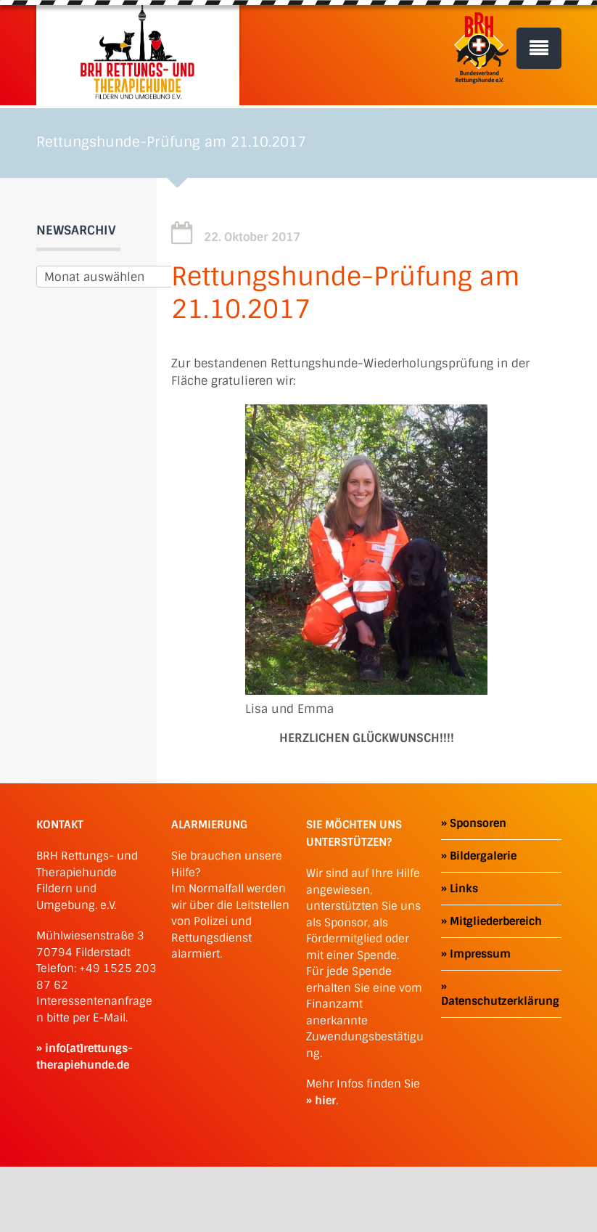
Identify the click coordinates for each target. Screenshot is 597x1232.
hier (325, 1100)
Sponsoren (478, 823)
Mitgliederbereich (496, 921)
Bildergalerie (483, 856)
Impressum (480, 954)
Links (464, 888)
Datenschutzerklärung (500, 1001)
